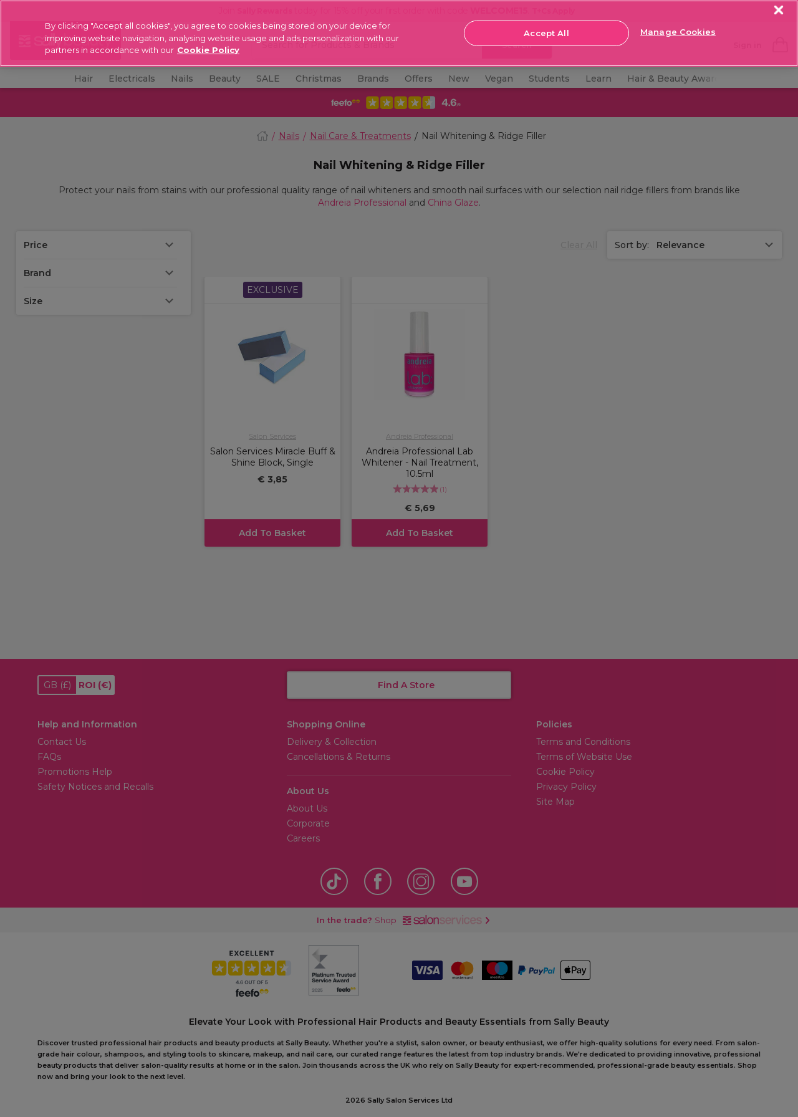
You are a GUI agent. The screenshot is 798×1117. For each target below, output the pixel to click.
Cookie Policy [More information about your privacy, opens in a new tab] (208, 50)
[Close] (779, 10)
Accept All (546, 32)
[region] (399, 33)
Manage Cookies (678, 32)
